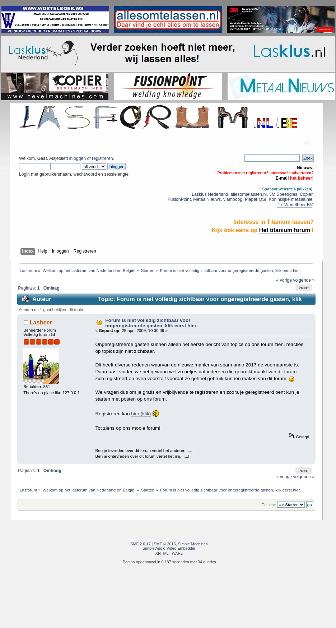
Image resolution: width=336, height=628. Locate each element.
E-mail (282, 178)
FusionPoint (179, 199)
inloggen (77, 158)
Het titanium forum (284, 230)
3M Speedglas (283, 194)
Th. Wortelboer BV (294, 204)
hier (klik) (141, 413)
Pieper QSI (255, 199)
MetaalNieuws (207, 199)
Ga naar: (269, 505)
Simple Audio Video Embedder (169, 548)
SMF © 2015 (165, 544)
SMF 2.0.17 (140, 544)
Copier (306, 194)
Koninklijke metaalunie (291, 199)
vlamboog (232, 199)
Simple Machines (193, 544)
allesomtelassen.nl (248, 194)
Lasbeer (40, 322)
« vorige (284, 280)
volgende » (303, 280)
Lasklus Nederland (210, 194)
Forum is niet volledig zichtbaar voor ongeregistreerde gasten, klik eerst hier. (151, 323)
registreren (102, 158)
